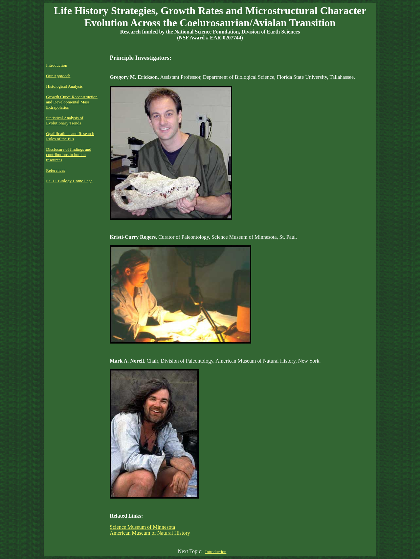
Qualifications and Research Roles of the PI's (70, 136)
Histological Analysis (64, 86)
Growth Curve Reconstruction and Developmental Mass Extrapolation (72, 102)
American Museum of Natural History (150, 533)
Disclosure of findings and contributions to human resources (68, 154)
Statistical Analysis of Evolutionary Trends (64, 120)
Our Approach (58, 75)
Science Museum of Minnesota (142, 527)
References (55, 170)
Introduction (56, 65)
